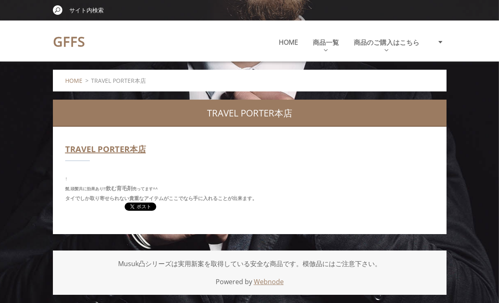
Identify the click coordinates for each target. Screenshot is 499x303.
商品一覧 (326, 44)
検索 (58, 9)
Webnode (269, 281)
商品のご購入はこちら (387, 44)
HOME (288, 42)
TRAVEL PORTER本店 (105, 149)
